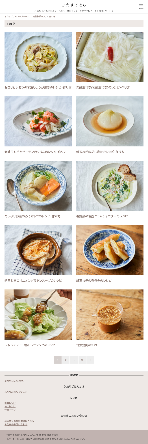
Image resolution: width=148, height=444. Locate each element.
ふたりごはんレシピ (14, 380)
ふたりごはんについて (16, 392)
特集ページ (10, 410)
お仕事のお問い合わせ (16, 424)
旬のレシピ (10, 406)
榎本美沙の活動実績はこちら (19, 421)
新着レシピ (10, 403)
